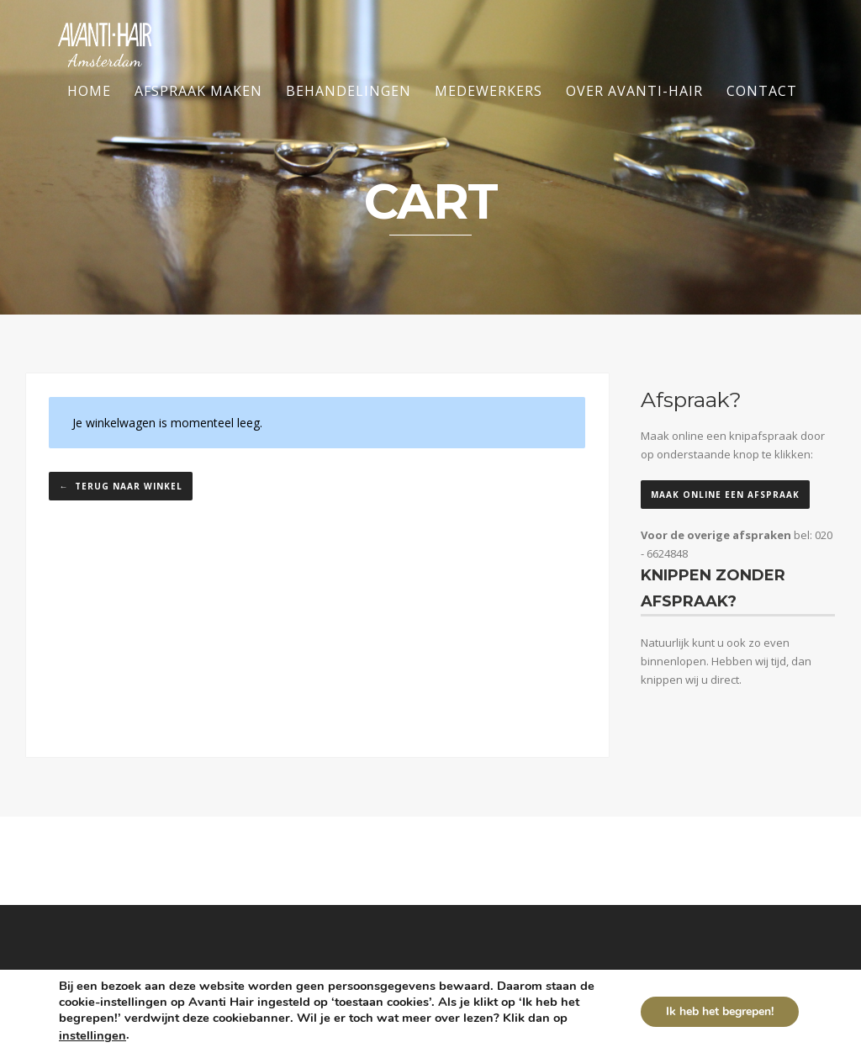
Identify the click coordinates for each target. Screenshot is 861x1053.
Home (89, 91)
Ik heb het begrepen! (720, 1011)
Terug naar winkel (126, 486)
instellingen (92, 1035)
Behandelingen (348, 91)
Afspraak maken (198, 91)
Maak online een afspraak (725, 494)
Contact (761, 91)
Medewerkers (488, 91)
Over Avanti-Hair (634, 91)
